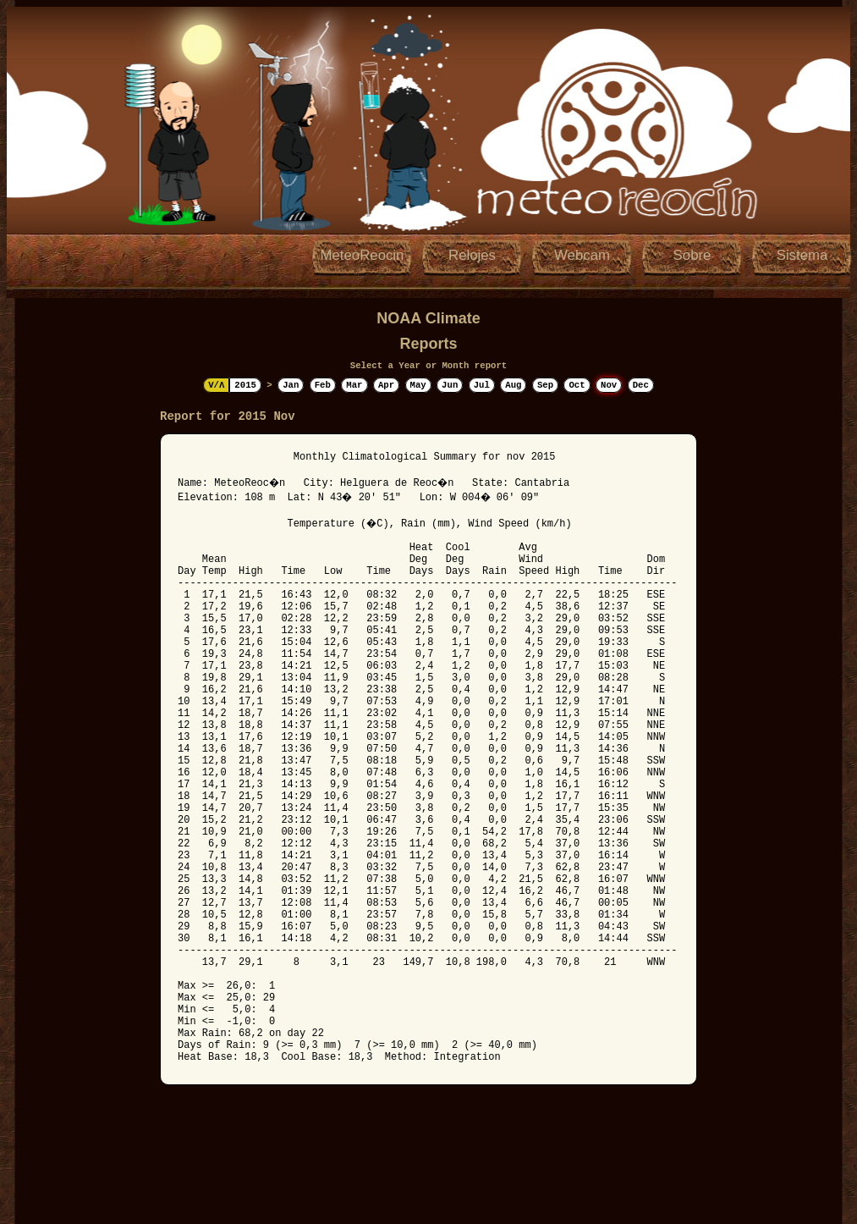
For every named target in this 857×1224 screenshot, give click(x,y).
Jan (291, 385)
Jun (450, 385)
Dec (641, 385)
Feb (323, 385)
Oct (577, 385)
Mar (354, 385)
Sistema (802, 255)
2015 (245, 385)
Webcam (582, 255)
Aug (513, 385)
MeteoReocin (362, 255)
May (418, 385)
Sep (545, 385)
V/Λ (216, 385)
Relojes (472, 255)
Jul (482, 385)
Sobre (692, 255)
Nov (609, 385)
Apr (386, 385)
